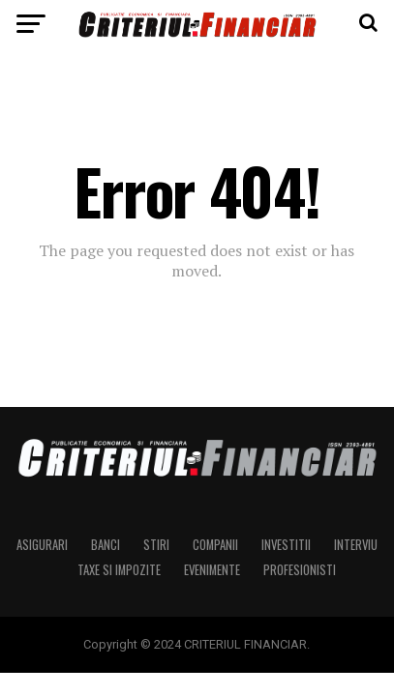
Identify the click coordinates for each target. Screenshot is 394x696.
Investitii (286, 545)
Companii (215, 545)
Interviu (356, 545)
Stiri (156, 545)
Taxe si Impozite (119, 570)
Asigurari (42, 545)
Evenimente (212, 570)
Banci (105, 545)
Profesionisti (299, 570)
